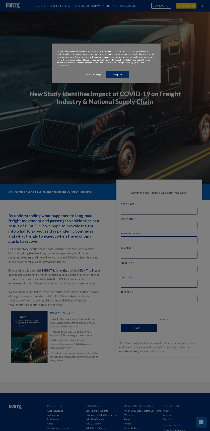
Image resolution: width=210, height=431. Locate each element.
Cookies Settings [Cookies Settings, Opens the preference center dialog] (93, 74)
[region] (106, 63)
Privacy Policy (119, 60)
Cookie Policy (103, 60)
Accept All (117, 74)
